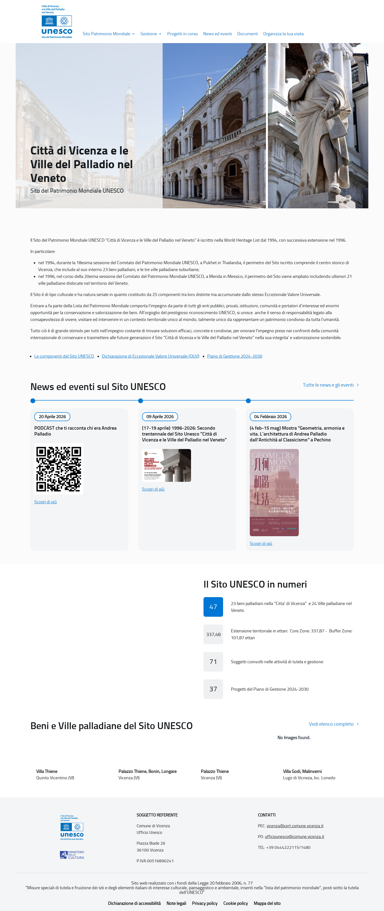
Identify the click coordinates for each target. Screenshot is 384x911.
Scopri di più (45, 502)
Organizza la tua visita (283, 33)
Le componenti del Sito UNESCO (64, 356)
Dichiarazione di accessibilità (134, 903)
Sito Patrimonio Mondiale (106, 33)
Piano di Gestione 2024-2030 (234, 356)
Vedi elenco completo (331, 724)
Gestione (149, 33)
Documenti (247, 33)
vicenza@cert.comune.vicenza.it (295, 825)
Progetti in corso (182, 33)
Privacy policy (204, 903)
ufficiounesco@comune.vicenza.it (294, 836)
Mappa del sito (267, 903)
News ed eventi (217, 33)
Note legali (176, 903)
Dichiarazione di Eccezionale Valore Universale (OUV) (150, 356)
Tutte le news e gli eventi (328, 385)
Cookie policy (235, 903)
